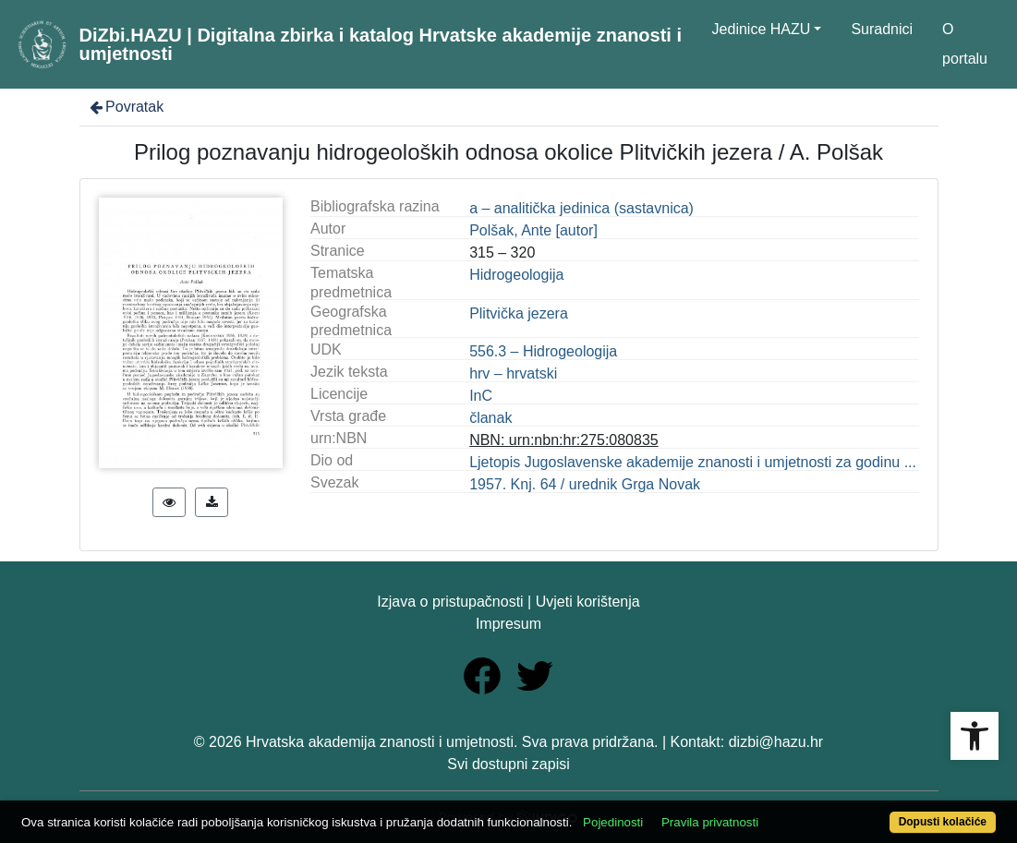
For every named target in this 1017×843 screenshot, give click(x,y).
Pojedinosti (613, 822)
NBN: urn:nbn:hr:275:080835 (564, 440)
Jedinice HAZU (761, 29)
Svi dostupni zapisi (508, 764)
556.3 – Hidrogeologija (543, 351)
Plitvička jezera (518, 313)
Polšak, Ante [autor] (533, 230)
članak (490, 418)
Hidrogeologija (516, 275)
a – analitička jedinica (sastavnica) (581, 208)
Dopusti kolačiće (943, 821)
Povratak (125, 106)
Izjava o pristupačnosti (450, 601)
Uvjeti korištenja (588, 601)
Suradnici (882, 29)
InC (480, 395)
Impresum (508, 624)
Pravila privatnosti (709, 822)
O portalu (964, 43)
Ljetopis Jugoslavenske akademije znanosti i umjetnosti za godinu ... (692, 462)
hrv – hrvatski (513, 373)
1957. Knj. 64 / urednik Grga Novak (584, 484)
